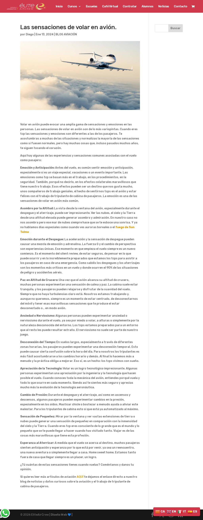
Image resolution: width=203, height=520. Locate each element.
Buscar (175, 28)
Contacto (180, 6)
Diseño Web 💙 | (61, 514)
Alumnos (147, 6)
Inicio (59, 6)
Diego (30, 34)
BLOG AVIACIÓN (66, 34)
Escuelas (91, 6)
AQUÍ (80, 477)
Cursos (72, 6)
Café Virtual (110, 6)
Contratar (130, 6)
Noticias (163, 6)
